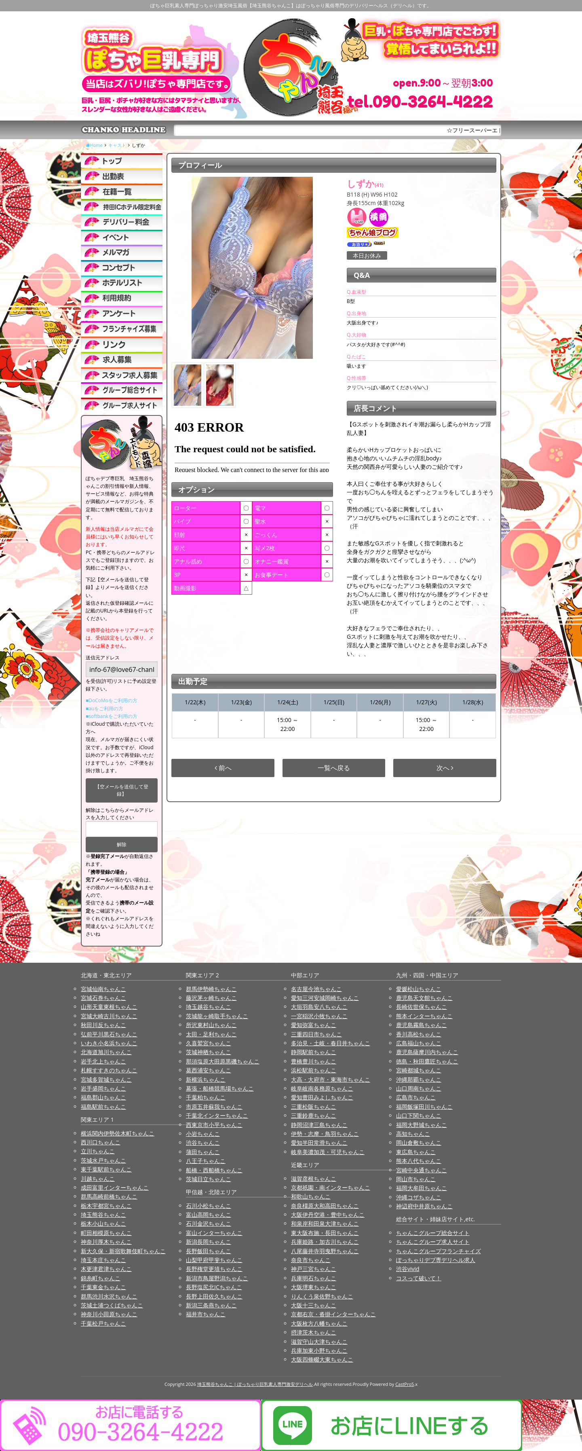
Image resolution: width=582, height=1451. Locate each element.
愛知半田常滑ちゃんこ (319, 1142)
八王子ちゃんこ (206, 1161)
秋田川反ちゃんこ (103, 1025)
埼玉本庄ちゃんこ (103, 1260)
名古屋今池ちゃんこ (316, 989)
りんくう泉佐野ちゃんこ (322, 1296)
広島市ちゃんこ (416, 1097)
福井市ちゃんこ (206, 1314)
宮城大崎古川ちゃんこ (109, 1016)
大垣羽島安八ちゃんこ (319, 1006)
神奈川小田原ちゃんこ (109, 1314)
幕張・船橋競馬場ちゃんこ (220, 1088)
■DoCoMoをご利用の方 (111, 700)
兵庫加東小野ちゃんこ (319, 1350)
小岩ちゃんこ (203, 1133)
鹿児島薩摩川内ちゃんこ (427, 1052)
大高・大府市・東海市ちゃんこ (330, 1079)
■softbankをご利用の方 (111, 716)
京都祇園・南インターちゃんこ (330, 1187)
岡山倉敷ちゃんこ (418, 1142)
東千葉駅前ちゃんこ (106, 1169)
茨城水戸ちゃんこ (103, 1160)
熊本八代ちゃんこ (418, 1161)
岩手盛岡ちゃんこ (103, 1088)
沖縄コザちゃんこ (418, 1197)
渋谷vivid (408, 1269)
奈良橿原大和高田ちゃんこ (325, 1206)
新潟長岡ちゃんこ (208, 1242)
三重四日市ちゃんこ (316, 1034)
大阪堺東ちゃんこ (313, 1287)
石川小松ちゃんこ (208, 1206)
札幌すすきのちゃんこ (109, 1070)
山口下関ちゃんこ (418, 1115)
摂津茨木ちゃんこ (313, 1332)
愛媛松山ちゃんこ (418, 989)
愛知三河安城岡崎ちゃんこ (325, 998)
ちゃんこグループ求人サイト (433, 1242)
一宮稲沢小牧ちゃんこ (319, 1016)
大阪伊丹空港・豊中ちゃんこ (328, 1214)
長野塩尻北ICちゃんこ (214, 1287)
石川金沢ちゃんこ (208, 1223)
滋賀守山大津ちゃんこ (319, 1341)
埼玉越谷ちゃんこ (208, 1006)
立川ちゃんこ (98, 1151)
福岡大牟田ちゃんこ (421, 1188)
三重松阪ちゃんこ (313, 1106)
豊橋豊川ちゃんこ (313, 1061)
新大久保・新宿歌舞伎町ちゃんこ (123, 1251)
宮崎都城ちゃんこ (418, 1070)
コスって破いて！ (418, 1278)
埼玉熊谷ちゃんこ (103, 1214)
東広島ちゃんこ (416, 1152)
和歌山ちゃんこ (311, 1196)
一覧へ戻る (334, 767)
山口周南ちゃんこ (418, 1088)
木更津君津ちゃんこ (106, 1269)
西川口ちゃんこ (100, 1142)
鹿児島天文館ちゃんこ (424, 998)
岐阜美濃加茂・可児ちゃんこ (328, 1152)
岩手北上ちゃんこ (103, 1061)
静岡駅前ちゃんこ (313, 1052)
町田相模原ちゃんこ (106, 1233)
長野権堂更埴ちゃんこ (214, 1269)
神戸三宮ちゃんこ (313, 1269)
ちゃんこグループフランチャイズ (438, 1251)
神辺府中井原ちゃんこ (424, 1206)
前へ (223, 767)
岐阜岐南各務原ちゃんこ (322, 1088)
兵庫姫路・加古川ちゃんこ (325, 1242)
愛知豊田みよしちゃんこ (322, 1097)
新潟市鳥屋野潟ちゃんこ (217, 1278)
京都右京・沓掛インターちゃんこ (333, 1314)
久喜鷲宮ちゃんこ (208, 1043)
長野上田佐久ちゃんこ (214, 1296)
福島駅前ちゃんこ (103, 1106)
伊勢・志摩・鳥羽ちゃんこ (325, 1133)
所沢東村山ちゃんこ (211, 1025)
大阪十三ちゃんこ (313, 1305)
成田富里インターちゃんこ (115, 1187)
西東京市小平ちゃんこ (214, 1125)
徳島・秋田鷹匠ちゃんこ (427, 1061)
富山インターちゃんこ (214, 1233)
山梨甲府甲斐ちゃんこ (214, 1260)
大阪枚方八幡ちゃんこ (319, 1323)
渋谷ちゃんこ (203, 1142)
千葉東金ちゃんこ (103, 1287)
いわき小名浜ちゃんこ (109, 1043)
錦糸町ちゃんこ (100, 1278)
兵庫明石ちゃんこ (313, 1278)
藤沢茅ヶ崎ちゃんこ (211, 998)
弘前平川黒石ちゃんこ (109, 1034)
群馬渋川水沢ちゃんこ (109, 1296)
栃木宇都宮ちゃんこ (106, 1206)
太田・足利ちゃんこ (211, 1034)
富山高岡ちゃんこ (208, 1214)
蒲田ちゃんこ (203, 1152)
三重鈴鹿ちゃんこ (313, 1115)
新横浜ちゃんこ (206, 1079)
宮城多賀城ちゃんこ (106, 1079)
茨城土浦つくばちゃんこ (112, 1305)
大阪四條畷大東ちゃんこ (322, 1359)
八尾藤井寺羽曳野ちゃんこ (325, 1251)
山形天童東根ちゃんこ (109, 1006)
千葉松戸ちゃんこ (103, 1323)
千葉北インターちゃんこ (217, 1115)
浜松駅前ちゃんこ (313, 1070)
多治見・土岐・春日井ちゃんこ (330, 1043)
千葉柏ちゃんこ (206, 1097)
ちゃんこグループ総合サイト (433, 1233)
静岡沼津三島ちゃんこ (319, 1125)
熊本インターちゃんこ (424, 1016)
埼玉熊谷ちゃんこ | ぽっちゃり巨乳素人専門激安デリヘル (255, 1384)
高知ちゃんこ (413, 1133)
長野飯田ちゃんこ (208, 1251)
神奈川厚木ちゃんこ (106, 1242)
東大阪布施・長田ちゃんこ (325, 1233)
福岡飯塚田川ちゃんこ (424, 1106)
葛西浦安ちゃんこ (208, 1070)
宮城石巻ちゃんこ (103, 998)
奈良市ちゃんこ (311, 1260)
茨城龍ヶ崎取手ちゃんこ (217, 1016)
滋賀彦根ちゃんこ (313, 1178)
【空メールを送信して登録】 (121, 790)
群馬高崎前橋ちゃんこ (109, 1196)
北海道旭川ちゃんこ (106, 1052)
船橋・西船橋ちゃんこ (214, 1170)
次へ (444, 767)
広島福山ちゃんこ (418, 1043)
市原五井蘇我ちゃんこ (214, 1106)
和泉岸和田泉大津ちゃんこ (325, 1223)
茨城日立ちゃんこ (208, 1179)
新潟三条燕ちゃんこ (211, 1305)
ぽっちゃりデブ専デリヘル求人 (435, 1260)
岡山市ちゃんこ (416, 1179)
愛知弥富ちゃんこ (313, 1025)
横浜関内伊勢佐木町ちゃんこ (117, 1133)
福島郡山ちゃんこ (103, 1097)
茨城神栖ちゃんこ (208, 1052)
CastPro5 (404, 1384)
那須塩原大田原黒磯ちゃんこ (222, 1061)
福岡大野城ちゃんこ (421, 1125)
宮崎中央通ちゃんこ (421, 1170)
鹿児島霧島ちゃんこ (421, 1025)
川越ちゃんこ (98, 1178)
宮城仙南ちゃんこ (103, 989)
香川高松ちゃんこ (418, 1034)
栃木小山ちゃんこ (103, 1223)
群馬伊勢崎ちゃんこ (211, 989)
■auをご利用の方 (104, 708)
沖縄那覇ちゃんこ (418, 1079)
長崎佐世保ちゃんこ (421, 1006)
